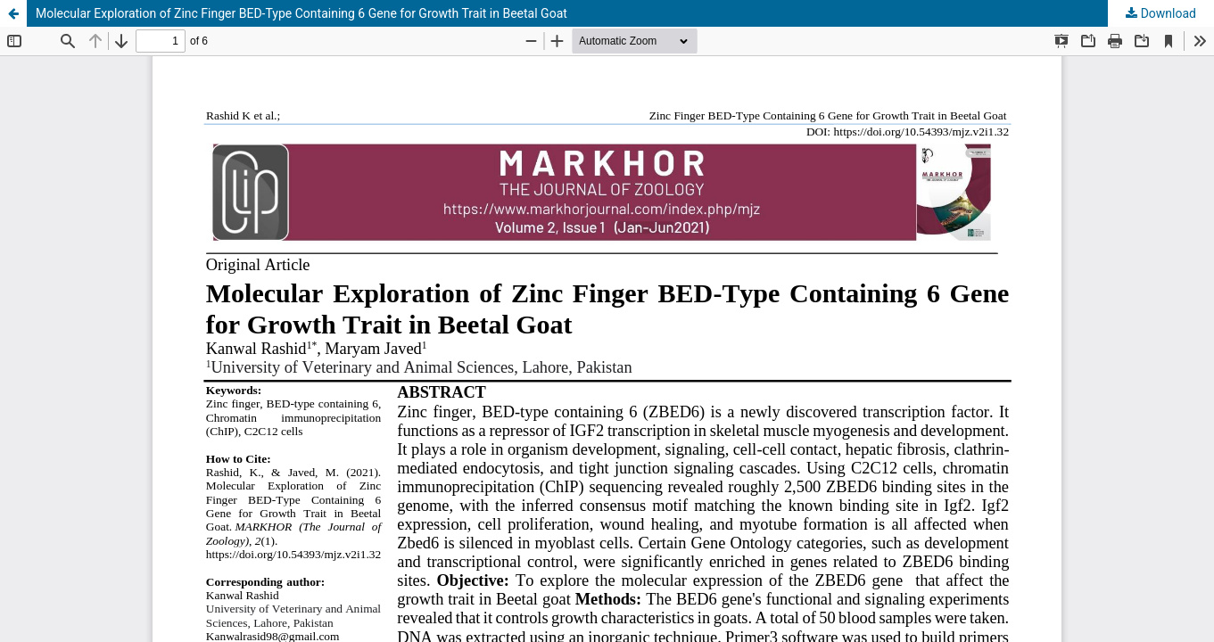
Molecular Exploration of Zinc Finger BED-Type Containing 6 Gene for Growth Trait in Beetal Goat (301, 13)
